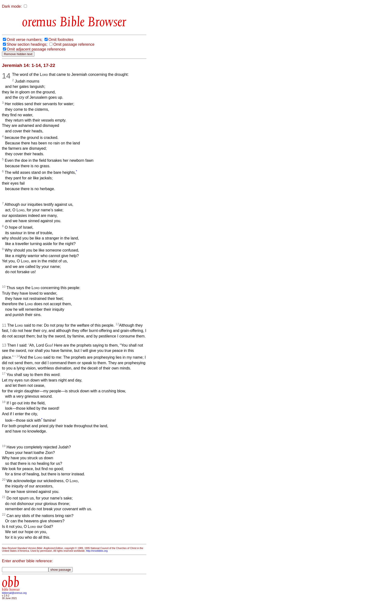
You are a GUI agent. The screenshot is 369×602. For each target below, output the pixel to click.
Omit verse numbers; (24, 40)
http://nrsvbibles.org (96, 551)
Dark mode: (12, 6)
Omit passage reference (73, 44)
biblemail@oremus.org (14, 593)
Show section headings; (27, 44)
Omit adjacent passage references (36, 49)
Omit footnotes (60, 40)
